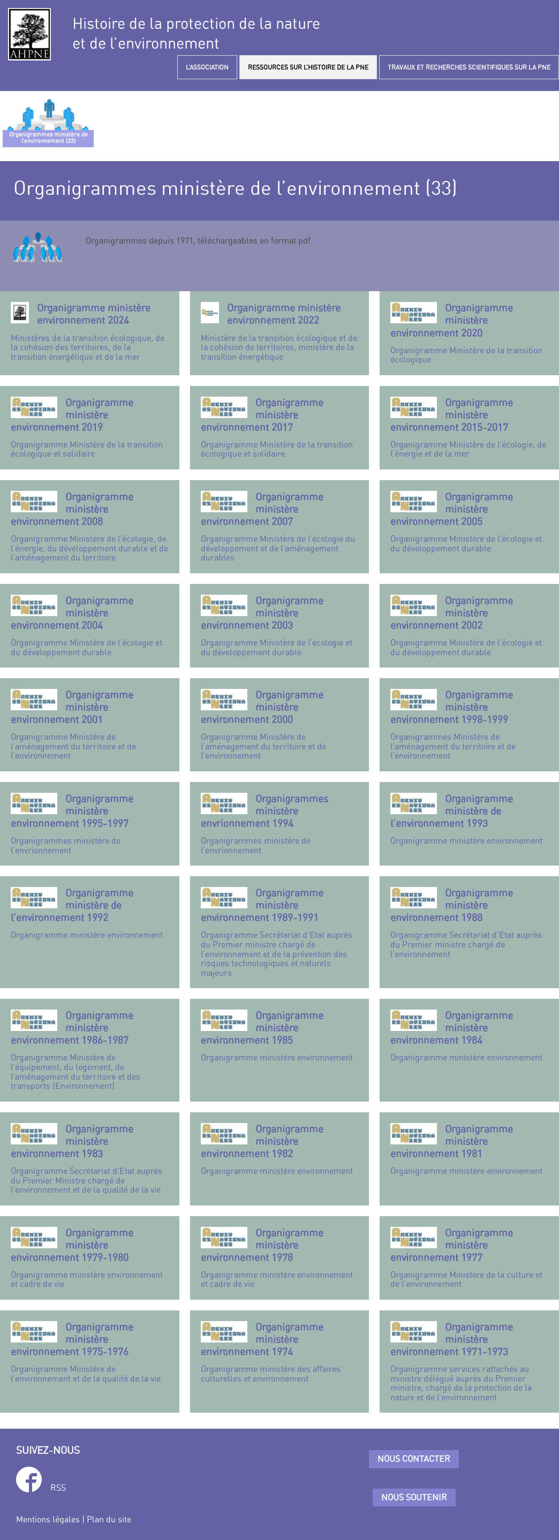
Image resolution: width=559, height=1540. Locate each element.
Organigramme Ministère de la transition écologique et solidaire (90, 427)
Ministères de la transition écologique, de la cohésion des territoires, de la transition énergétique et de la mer (90, 331)
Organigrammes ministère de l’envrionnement (90, 823)
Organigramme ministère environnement (469, 819)
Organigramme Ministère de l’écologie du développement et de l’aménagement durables (280, 526)
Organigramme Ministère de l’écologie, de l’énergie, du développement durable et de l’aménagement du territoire (90, 526)
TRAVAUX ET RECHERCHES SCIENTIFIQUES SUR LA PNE (469, 67)
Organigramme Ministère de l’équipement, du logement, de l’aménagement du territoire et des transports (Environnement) (90, 1050)
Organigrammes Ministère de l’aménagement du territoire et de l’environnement (469, 724)
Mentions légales (48, 1519)
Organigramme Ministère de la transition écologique (469, 333)
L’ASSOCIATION (207, 67)
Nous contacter (413, 1458)
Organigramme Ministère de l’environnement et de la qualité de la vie (90, 1352)
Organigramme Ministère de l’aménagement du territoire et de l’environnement (90, 724)
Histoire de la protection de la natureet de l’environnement (196, 33)
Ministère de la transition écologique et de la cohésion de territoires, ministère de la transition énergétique (280, 331)
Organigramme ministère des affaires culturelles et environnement (280, 1352)
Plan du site (109, 1519)
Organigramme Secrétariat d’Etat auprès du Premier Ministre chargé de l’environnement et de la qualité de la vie (90, 1158)
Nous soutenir (414, 1497)
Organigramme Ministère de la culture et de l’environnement (469, 1257)
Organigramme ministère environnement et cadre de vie (90, 1257)
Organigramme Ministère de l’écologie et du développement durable (469, 521)
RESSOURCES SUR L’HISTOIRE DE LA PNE (308, 67)
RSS (58, 1487)
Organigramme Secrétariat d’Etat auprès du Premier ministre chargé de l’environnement (469, 922)
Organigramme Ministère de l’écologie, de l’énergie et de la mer (469, 427)
